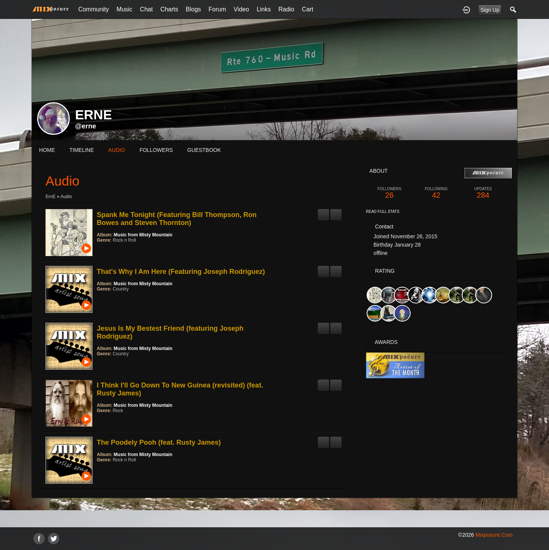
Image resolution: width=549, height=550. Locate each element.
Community (93, 9)
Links (264, 9)
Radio (286, 9)
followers (156, 150)
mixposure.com (494, 535)
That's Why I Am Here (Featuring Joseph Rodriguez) (181, 271)
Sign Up (489, 10)
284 (483, 193)
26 (389, 193)
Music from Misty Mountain (143, 235)
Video (241, 9)
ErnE (50, 196)
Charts (169, 9)
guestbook (204, 150)
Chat (146, 9)
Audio (66, 196)
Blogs (193, 9)
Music (124, 9)
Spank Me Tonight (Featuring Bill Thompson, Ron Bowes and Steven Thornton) (177, 219)
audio (116, 150)
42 (436, 193)
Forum (217, 9)
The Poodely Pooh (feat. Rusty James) (159, 442)
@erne (85, 126)
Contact (384, 226)
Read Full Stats (382, 211)
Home (47, 150)
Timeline (81, 150)
